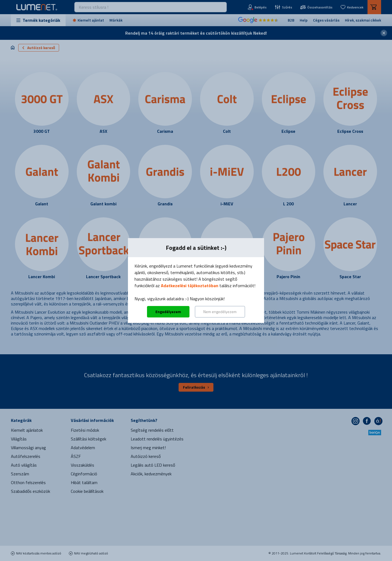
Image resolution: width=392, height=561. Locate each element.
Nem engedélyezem (220, 311)
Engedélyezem (168, 311)
